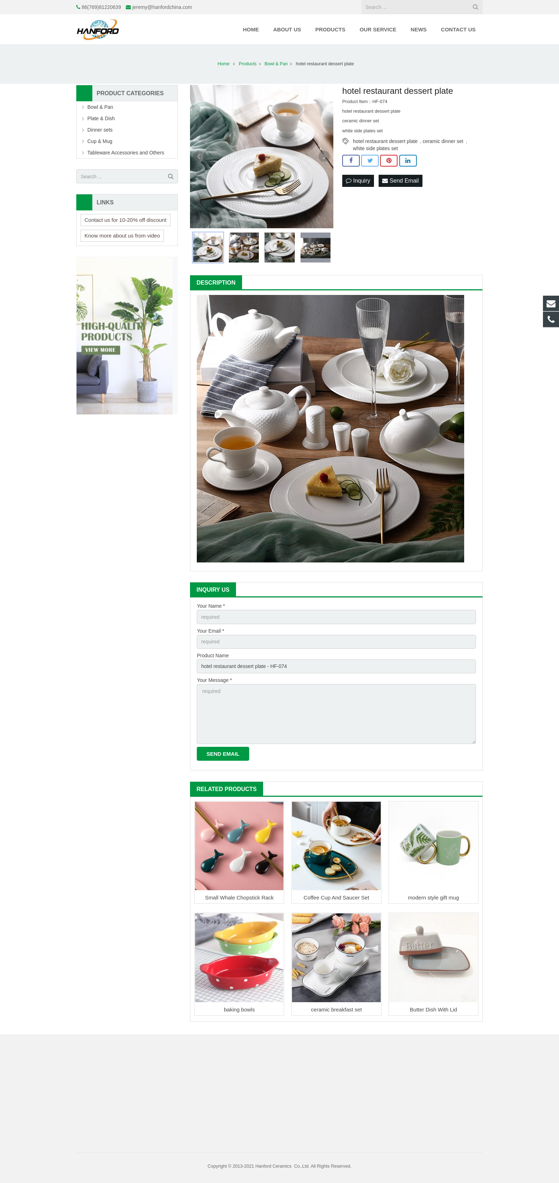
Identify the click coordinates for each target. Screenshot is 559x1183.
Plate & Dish (101, 118)
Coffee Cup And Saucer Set (336, 897)
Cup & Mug (99, 141)
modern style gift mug (433, 897)
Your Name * (211, 606)
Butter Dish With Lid (433, 1009)
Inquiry (358, 181)
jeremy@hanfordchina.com (162, 7)
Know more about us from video (122, 236)
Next (324, 156)
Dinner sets (100, 130)
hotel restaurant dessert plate (385, 141)
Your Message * (214, 680)
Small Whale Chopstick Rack (239, 897)
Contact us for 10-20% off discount (125, 220)
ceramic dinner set (442, 141)
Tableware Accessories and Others (125, 152)
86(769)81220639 (101, 7)
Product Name (213, 655)
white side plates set (375, 148)
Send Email (400, 181)
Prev (199, 156)
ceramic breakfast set (336, 1009)
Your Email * (210, 631)
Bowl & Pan (100, 107)
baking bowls (239, 1009)
